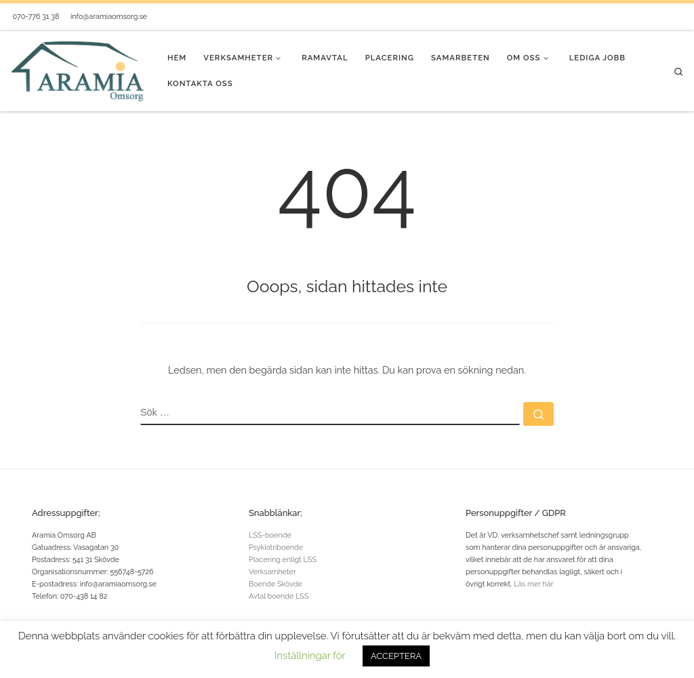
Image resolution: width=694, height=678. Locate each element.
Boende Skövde (275, 584)
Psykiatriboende (276, 547)
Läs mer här (534, 584)
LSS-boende (270, 535)
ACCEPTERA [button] (396, 656)
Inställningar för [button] (310, 656)
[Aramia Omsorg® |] (78, 69)
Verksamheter (272, 571)
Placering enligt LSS (283, 559)
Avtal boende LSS (279, 596)
